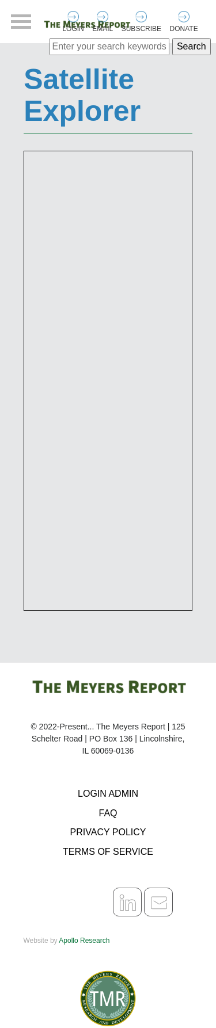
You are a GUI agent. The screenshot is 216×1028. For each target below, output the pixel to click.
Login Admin (108, 793)
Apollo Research (84, 941)
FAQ (107, 813)
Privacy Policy (108, 832)
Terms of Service (108, 852)
